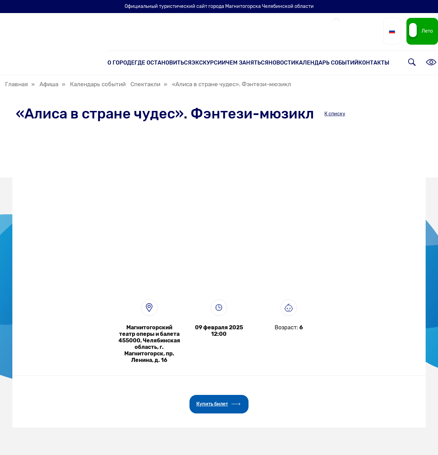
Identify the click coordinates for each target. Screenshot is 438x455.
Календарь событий (326, 62)
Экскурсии (209, 62)
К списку (334, 114)
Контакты (373, 62)
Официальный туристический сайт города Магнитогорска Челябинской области (219, 6)
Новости (281, 62)
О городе (121, 62)
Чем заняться (247, 62)
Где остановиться (163, 62)
